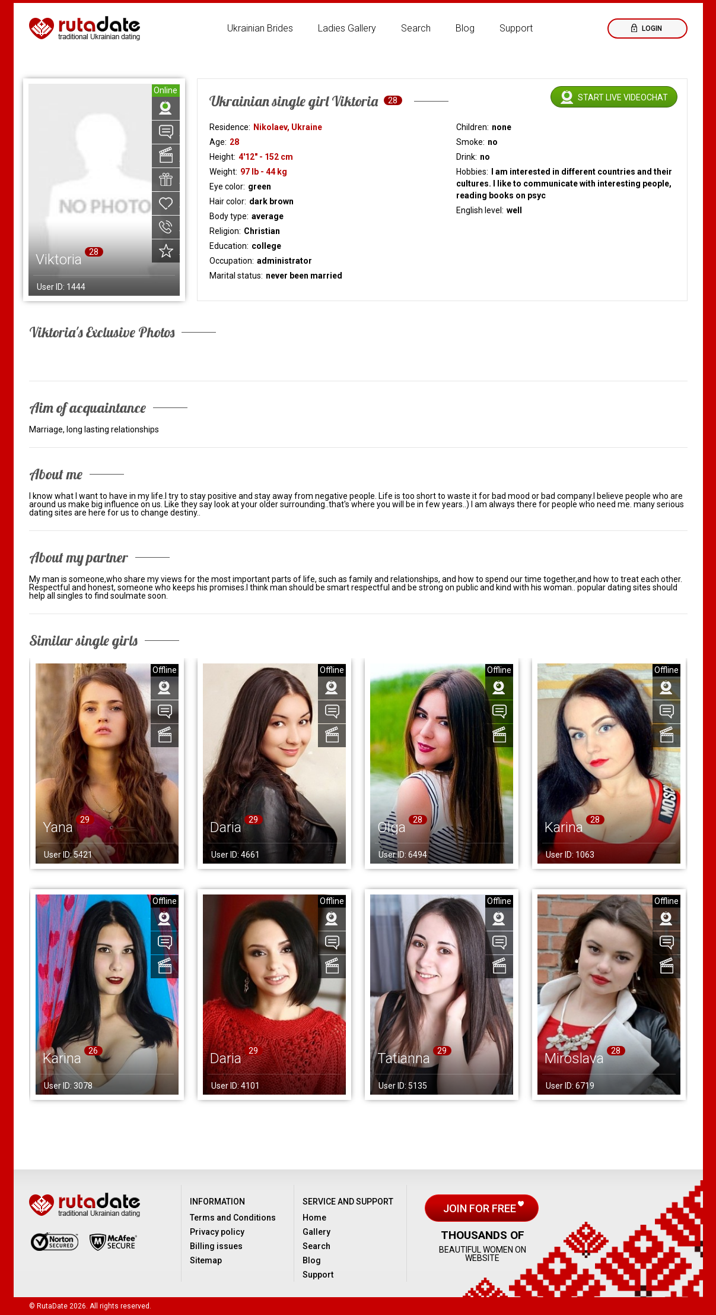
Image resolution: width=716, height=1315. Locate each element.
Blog (465, 28)
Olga (391, 827)
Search (416, 28)
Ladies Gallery (347, 28)
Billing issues (216, 1246)
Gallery (316, 1232)
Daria (225, 827)
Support (516, 28)
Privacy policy (217, 1232)
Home (314, 1217)
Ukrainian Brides (260, 28)
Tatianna (403, 1058)
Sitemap (206, 1260)
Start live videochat (623, 97)
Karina (564, 827)
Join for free (480, 1208)
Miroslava (574, 1058)
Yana (58, 827)
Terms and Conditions (233, 1217)
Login (651, 28)
